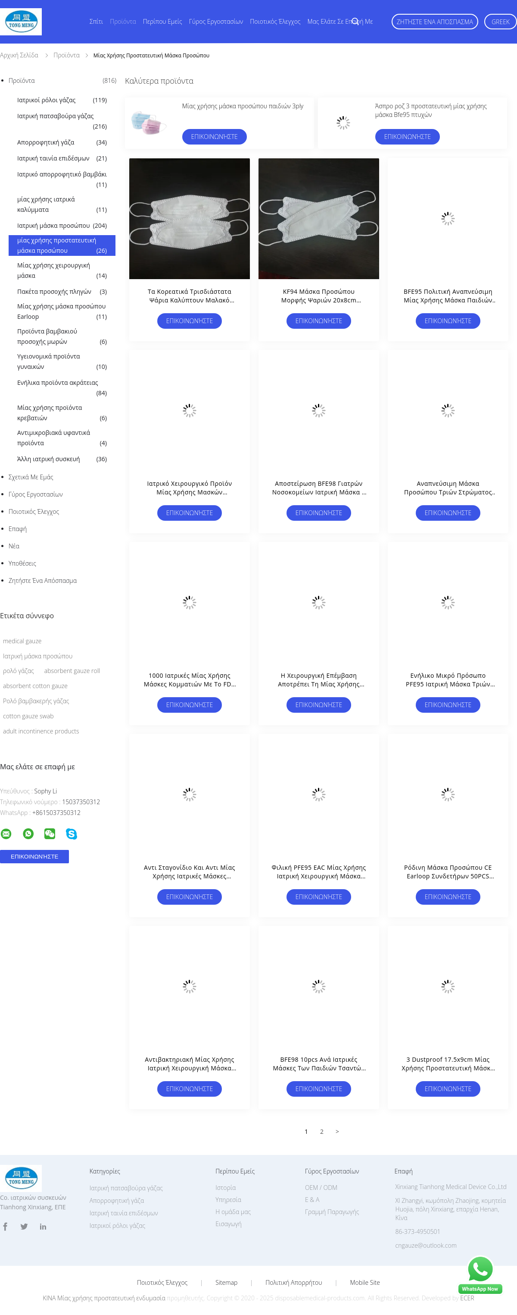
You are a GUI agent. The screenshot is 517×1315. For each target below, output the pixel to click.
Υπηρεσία (228, 1199)
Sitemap (226, 1283)
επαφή (18, 529)
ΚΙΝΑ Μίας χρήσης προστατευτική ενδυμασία (104, 1298)
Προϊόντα (123, 21)
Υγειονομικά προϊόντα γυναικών (62, 362)
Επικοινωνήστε (214, 136)
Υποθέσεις (22, 563)
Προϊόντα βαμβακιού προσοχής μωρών (62, 337)
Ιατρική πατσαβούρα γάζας (62, 122)
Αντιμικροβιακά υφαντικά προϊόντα (62, 438)
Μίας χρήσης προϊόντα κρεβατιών (62, 413)
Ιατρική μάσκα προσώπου (62, 225)
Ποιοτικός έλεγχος (275, 21)
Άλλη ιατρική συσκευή (62, 459)
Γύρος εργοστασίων (216, 21)
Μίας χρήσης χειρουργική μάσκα (62, 271)
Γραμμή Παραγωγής (332, 1212)
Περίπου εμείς (162, 21)
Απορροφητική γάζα (62, 142)
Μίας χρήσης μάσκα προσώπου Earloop (62, 312)
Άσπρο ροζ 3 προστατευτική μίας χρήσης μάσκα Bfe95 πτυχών (431, 110)
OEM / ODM (321, 1187)
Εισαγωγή (228, 1224)
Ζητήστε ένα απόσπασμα (435, 22)
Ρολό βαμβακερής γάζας (36, 701)
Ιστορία (225, 1187)
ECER (467, 1298)
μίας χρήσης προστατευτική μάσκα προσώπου (62, 246)
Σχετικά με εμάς (31, 477)
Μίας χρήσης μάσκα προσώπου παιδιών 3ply (243, 106)
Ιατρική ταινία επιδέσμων (62, 158)
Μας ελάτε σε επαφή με (340, 21)
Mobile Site (365, 1283)
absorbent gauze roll (72, 671)
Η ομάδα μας (233, 1212)
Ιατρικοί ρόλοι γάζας (62, 100)
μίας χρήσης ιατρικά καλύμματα (62, 205)
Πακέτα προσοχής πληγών (62, 291)
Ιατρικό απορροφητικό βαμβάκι (62, 180)
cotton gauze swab (28, 716)
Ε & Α (312, 1199)
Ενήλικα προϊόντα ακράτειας (62, 388)
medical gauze (22, 641)
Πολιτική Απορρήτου (293, 1283)
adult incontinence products (41, 731)
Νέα (14, 546)
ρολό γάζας (18, 671)
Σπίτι (96, 21)
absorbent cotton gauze (35, 686)
